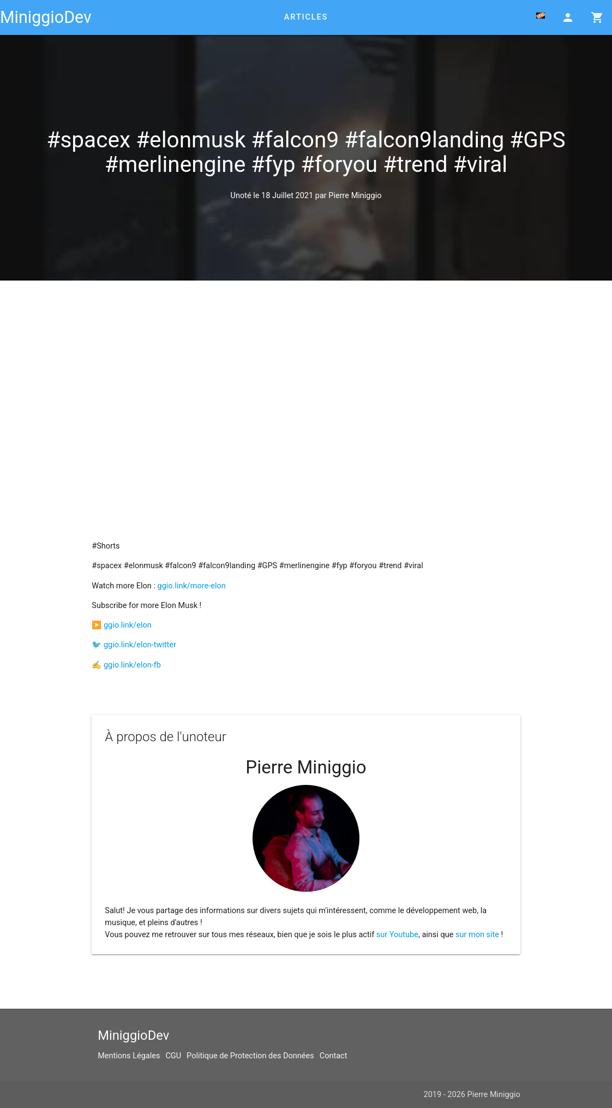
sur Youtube (397, 934)
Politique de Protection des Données (250, 1056)
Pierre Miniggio (354, 195)
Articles (306, 17)
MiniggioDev (46, 17)
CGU (173, 1056)
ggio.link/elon (128, 625)
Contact (333, 1056)
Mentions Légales (129, 1056)
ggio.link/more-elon (192, 586)
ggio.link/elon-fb (132, 665)
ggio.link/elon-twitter (140, 645)
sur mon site (477, 934)
